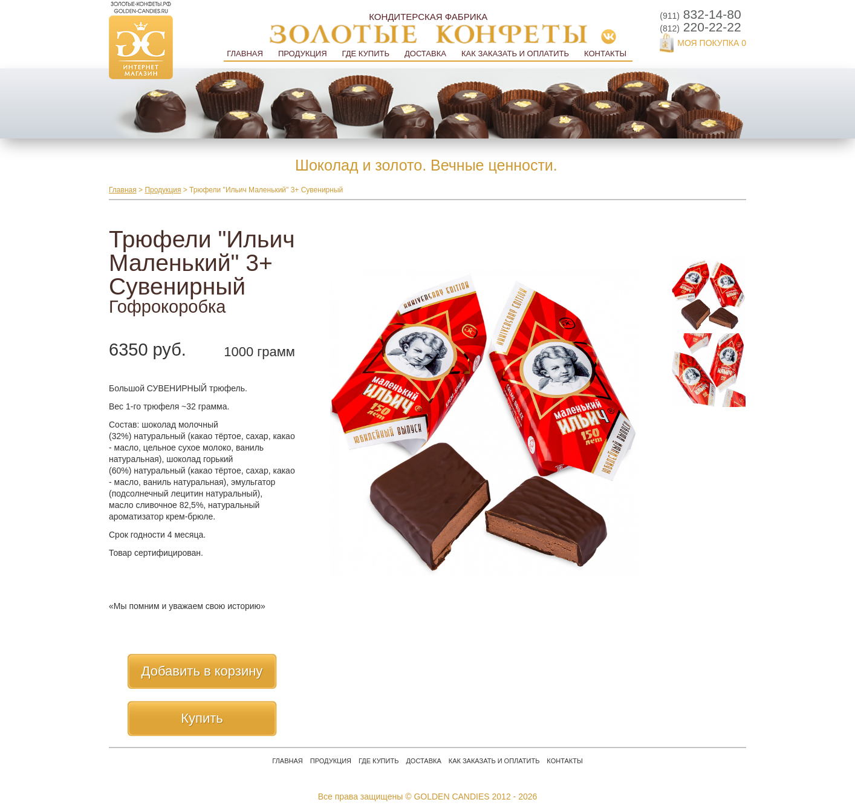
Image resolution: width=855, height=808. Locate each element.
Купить (202, 718)
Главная (245, 53)
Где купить (365, 53)
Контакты (605, 53)
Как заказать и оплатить (515, 53)
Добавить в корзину (202, 671)
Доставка (425, 53)
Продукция (302, 53)
